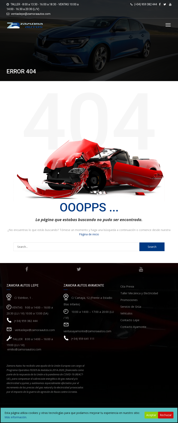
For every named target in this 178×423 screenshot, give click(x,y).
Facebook (26, 269)
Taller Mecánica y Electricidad (139, 293)
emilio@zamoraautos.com (24, 349)
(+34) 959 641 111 (82, 339)
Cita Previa (127, 286)
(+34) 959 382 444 (25, 321)
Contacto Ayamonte (133, 327)
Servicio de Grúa (130, 306)
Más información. (16, 417)
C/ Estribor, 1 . (23, 298)
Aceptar (151, 415)
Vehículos (126, 313)
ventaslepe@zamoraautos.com (30, 13)
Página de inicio (89, 234)
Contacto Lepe (129, 320)
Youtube (141, 269)
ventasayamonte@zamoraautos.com (87, 331)
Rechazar (166, 415)
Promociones (129, 300)
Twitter (79, 269)
